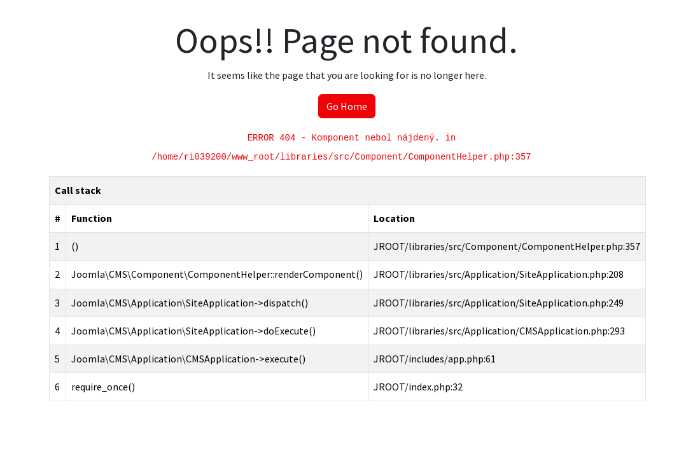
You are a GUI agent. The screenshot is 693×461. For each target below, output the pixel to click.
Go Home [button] (346, 106)
